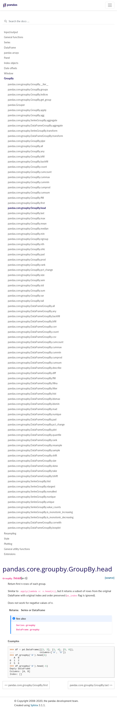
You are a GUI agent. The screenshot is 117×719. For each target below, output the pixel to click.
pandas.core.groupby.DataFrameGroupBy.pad (32, 419)
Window (8, 73)
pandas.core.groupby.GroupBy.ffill (26, 197)
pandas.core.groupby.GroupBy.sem (26, 280)
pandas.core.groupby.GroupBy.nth (26, 244)
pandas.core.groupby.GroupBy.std (26, 285)
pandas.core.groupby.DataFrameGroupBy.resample (35, 445)
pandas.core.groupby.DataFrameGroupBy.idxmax (34, 399)
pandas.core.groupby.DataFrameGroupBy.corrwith (34, 522)
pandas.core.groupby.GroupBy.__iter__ (28, 84)
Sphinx (34, 705)
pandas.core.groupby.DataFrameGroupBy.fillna (32, 383)
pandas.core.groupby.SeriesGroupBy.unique (31, 502)
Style (6, 538)
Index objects (11, 63)
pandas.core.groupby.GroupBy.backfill (28, 161)
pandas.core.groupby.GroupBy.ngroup (28, 239)
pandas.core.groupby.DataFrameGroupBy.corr (32, 326)
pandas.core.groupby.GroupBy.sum (26, 290)
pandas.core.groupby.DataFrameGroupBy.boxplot (34, 527)
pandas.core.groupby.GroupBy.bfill (26, 156)
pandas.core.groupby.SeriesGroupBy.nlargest (31, 486)
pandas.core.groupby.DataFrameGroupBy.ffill (32, 378)
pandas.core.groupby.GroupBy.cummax (29, 177)
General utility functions (17, 549)
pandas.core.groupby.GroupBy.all (25, 146)
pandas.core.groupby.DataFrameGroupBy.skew (33, 466)
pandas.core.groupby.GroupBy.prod (27, 259)
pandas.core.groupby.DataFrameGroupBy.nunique (34, 414)
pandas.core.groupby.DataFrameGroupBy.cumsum (35, 362)
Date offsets (10, 68)
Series (7, 42)
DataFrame (10, 47)
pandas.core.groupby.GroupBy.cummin (28, 182)
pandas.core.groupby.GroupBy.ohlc (26, 249)
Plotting (8, 543)
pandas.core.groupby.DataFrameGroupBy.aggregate (35, 125)
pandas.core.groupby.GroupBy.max (26, 218)
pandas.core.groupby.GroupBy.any (26, 151)
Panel (7, 57)
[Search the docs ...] (58, 21)
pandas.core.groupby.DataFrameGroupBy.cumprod (35, 357)
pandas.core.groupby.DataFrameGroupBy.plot (32, 429)
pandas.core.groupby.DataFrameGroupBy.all (31, 306)
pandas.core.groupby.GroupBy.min (26, 233)
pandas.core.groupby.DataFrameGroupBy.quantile (34, 435)
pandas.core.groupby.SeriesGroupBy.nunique (32, 496)
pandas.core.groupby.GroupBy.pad (26, 254)
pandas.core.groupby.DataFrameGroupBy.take (32, 471)
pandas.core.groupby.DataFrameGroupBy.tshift (33, 476)
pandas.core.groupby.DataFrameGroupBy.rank (32, 440)
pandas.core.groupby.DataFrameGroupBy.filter (32, 388)
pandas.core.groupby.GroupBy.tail (26, 300)
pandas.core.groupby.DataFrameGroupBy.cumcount (35, 342)
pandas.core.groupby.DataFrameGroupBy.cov (32, 337)
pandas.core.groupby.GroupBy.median (28, 228)
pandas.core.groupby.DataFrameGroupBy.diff (32, 373)
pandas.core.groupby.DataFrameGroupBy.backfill (34, 316)
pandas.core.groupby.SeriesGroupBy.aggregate (32, 120)
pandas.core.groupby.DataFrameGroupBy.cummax (35, 347)
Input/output (11, 32)
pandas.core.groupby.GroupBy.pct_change (30, 269)
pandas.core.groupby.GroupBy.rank (26, 264)
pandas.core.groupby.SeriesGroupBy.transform (32, 130)
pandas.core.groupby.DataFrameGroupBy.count (33, 331)
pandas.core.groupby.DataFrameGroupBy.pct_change (36, 424)
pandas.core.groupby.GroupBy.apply (27, 110)
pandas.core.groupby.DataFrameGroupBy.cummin (34, 352)
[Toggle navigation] (109, 5)
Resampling (10, 533)
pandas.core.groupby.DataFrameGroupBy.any (32, 311)
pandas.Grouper (16, 105)
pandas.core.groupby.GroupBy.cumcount (30, 172)
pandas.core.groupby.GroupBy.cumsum (29, 192)
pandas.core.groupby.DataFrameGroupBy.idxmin (34, 404)
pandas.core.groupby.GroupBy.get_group (29, 99)
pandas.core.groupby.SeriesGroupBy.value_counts (34, 507)
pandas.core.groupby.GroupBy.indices (28, 94)
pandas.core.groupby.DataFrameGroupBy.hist (32, 393)
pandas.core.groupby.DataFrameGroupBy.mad (32, 409)
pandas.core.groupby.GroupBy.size (26, 275)
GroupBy (9, 78)
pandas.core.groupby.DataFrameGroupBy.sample (34, 450)
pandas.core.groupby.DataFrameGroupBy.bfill (32, 321)
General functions (13, 37)
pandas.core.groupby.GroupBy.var (26, 295)
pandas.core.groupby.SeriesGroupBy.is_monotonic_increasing (40, 512)
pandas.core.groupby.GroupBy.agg (26, 115)
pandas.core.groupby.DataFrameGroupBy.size (32, 460)
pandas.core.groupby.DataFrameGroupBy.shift (32, 455)
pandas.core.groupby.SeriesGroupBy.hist (29, 481)
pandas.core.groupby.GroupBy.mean (27, 223)
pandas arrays (11, 52)
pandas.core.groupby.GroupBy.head (27, 208)
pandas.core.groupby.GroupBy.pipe (26, 141)
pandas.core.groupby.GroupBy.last (26, 213)
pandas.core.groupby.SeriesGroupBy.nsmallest (32, 491)
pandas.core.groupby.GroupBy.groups (28, 89)
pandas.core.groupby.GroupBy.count (27, 166)
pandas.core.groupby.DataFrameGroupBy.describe (34, 368)
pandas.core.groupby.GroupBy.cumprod (29, 187)
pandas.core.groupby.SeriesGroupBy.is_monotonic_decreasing (40, 517)
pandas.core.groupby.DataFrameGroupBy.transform (35, 136)
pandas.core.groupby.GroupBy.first (26, 203)
